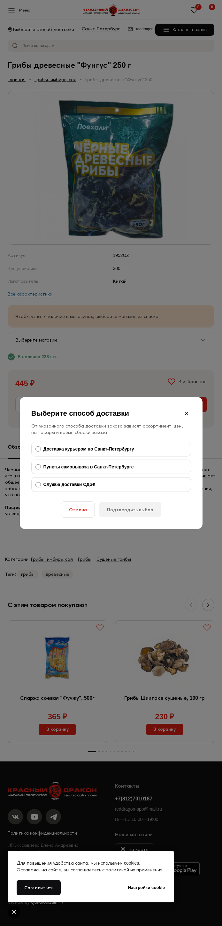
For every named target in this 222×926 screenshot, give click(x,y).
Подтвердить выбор (130, 509)
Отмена (78, 509)
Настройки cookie (146, 887)
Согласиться (38, 888)
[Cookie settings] (14, 912)
